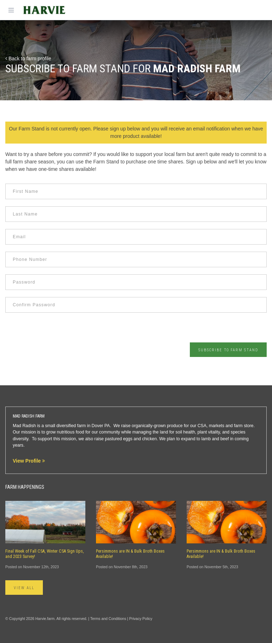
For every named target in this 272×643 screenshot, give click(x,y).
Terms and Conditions (108, 618)
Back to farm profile (28, 58)
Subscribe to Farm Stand (228, 350)
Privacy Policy (140, 618)
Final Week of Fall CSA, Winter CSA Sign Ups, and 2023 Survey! (44, 554)
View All (24, 588)
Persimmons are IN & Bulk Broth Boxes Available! (130, 554)
